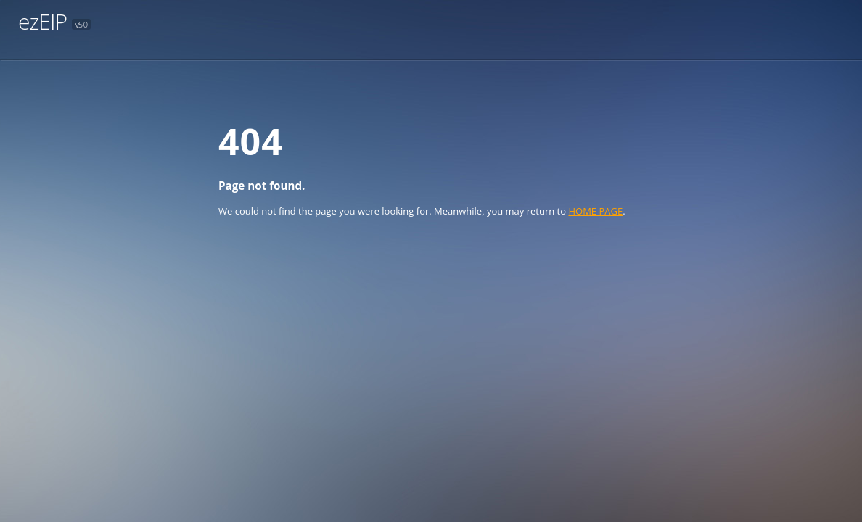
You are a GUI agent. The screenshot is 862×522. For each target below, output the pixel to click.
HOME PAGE (595, 211)
